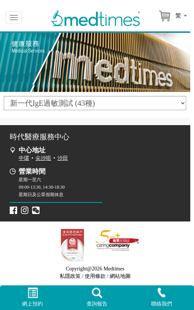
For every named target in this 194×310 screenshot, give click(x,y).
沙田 (62, 158)
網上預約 (32, 297)
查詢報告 (97, 297)
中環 (24, 158)
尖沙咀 (43, 158)
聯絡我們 (161, 297)
